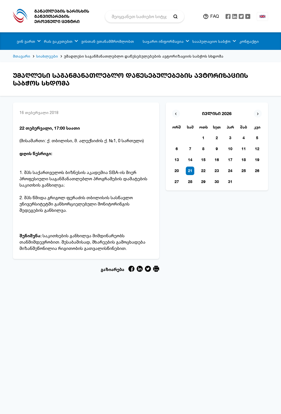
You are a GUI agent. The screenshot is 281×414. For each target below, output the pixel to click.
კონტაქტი (249, 41)
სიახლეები (47, 56)
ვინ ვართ (26, 41)
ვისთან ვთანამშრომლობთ (107, 41)
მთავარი (21, 56)
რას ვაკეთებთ (58, 41)
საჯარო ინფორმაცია (163, 41)
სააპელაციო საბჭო (211, 41)
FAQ (214, 16)
